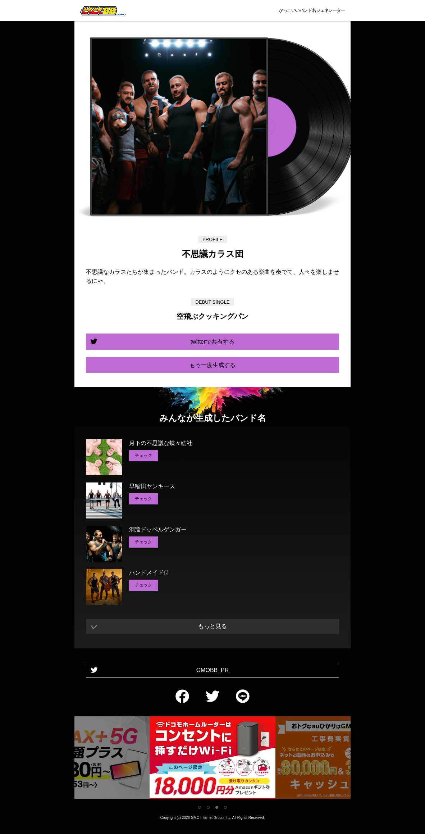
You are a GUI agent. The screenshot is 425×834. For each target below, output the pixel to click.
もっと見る (212, 626)
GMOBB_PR (212, 670)
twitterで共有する (213, 342)
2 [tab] (208, 807)
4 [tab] (225, 807)
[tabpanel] (212, 759)
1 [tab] (199, 807)
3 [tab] (216, 807)
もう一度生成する (212, 365)
